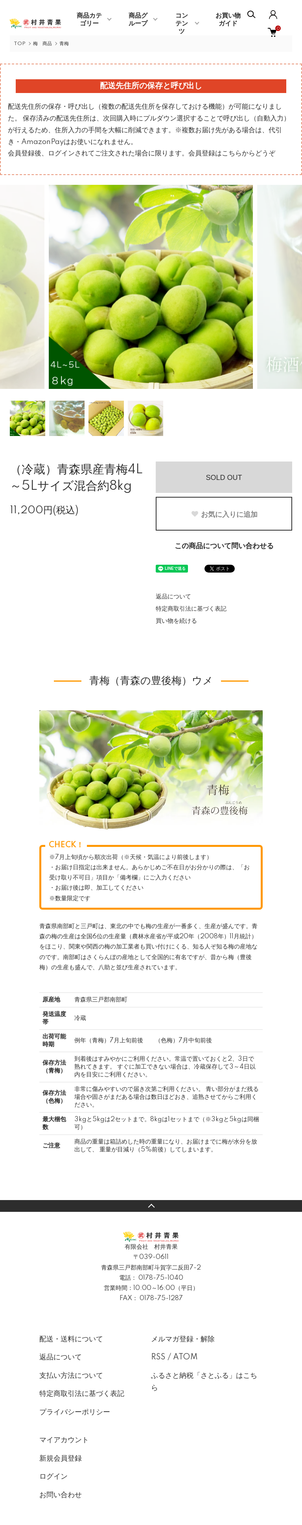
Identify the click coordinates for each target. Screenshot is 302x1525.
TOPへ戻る (151, 1206)
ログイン (53, 1477)
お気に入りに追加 (224, 514)
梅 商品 (42, 43)
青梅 (64, 43)
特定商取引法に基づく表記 (191, 609)
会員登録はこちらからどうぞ (231, 153)
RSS (158, 1357)
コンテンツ (181, 23)
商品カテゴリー (89, 19)
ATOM (185, 1357)
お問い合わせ (60, 1495)
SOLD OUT (224, 478)
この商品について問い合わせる (224, 546)
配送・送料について (71, 1339)
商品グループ (138, 19)
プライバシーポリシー (74, 1412)
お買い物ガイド (228, 19)
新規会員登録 (60, 1459)
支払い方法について (71, 1376)
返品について (173, 596)
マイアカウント (64, 1440)
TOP (20, 43)
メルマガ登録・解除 (183, 1339)
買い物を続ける (176, 621)
